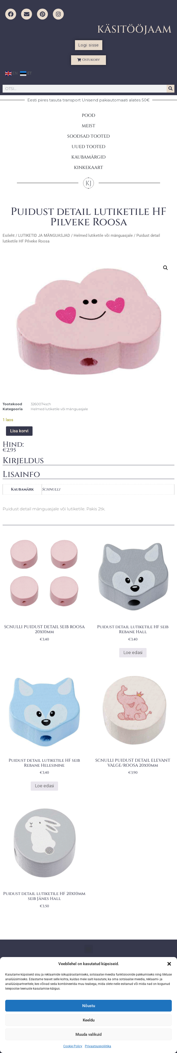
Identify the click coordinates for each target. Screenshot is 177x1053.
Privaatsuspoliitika (98, 1046)
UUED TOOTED (88, 147)
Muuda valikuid (88, 1034)
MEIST (88, 126)
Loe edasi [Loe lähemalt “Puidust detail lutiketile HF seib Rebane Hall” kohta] (132, 652)
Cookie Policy (72, 1046)
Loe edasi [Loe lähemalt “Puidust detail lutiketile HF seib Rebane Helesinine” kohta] (44, 785)
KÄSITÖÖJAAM (134, 29)
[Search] (170, 89)
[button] (169, 963)
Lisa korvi (19, 430)
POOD (88, 115)
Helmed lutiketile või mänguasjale (103, 235)
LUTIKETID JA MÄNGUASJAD (44, 235)
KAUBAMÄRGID (88, 157)
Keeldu (88, 1020)
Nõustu (88, 1005)
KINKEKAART (88, 168)
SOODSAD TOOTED (88, 136)
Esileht (9, 235)
